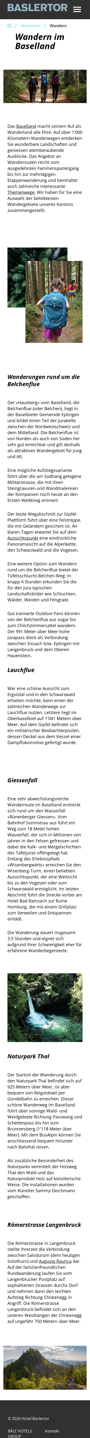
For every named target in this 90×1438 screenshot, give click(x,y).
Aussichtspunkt (22, 538)
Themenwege (21, 192)
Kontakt (52, 1431)
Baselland (26, 126)
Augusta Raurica (55, 1261)
